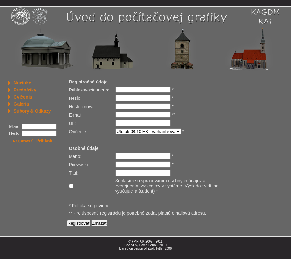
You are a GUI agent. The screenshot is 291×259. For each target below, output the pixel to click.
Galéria (21, 104)
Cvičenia (23, 96)
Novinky (22, 82)
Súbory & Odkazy (32, 111)
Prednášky (25, 89)
